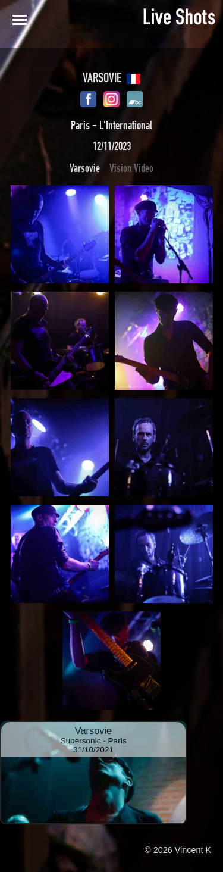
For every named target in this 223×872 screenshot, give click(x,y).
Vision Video (131, 168)
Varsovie (85, 168)
